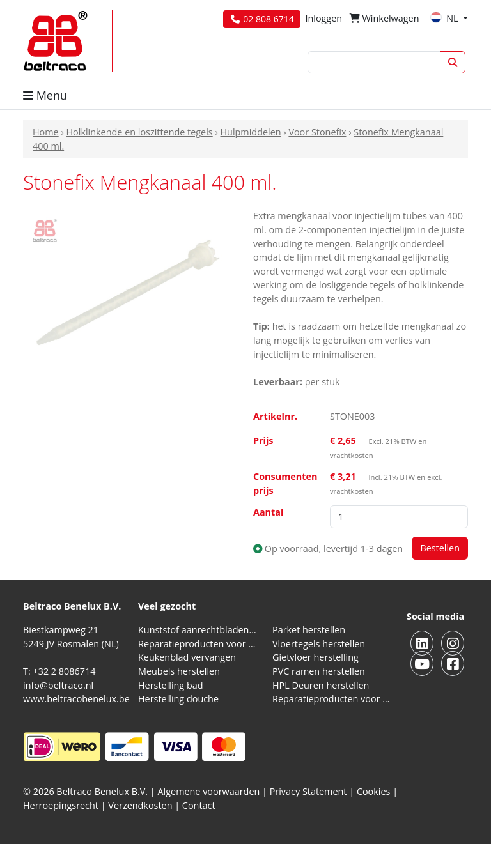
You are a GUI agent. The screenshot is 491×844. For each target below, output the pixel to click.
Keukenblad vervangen (187, 657)
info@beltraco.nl (58, 685)
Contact (198, 805)
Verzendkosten (140, 805)
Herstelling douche (178, 699)
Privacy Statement (308, 791)
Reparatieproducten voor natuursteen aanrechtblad (197, 644)
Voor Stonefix (317, 132)
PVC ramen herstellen (318, 671)
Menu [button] (45, 95)
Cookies (374, 791)
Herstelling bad (170, 685)
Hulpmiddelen (251, 132)
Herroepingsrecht (62, 805)
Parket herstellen (308, 630)
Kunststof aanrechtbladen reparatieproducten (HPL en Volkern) (197, 630)
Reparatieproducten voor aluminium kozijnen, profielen (331, 699)
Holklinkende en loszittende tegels (139, 132)
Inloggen (323, 18)
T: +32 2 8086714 (59, 671)
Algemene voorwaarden (209, 791)
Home (46, 132)
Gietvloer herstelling (315, 657)
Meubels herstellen (179, 671)
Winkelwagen (384, 18)
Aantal (268, 512)
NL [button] (445, 18)
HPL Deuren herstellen (320, 685)
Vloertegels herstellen (318, 644)
